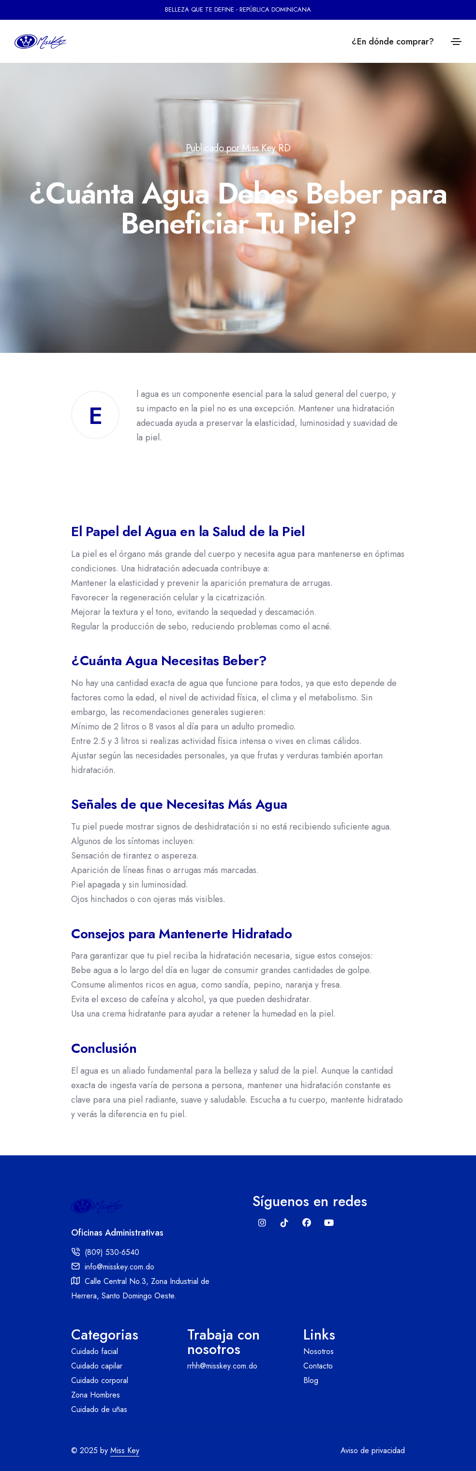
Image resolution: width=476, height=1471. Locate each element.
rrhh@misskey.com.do (222, 1365)
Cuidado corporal (99, 1380)
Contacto (318, 1365)
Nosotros (318, 1351)
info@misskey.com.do (119, 1266)
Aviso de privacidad (373, 1450)
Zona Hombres (95, 1394)
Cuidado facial (94, 1351)
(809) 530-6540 (112, 1252)
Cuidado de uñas (99, 1409)
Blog (310, 1380)
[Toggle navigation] (456, 41)
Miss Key (124, 1450)
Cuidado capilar (96, 1365)
